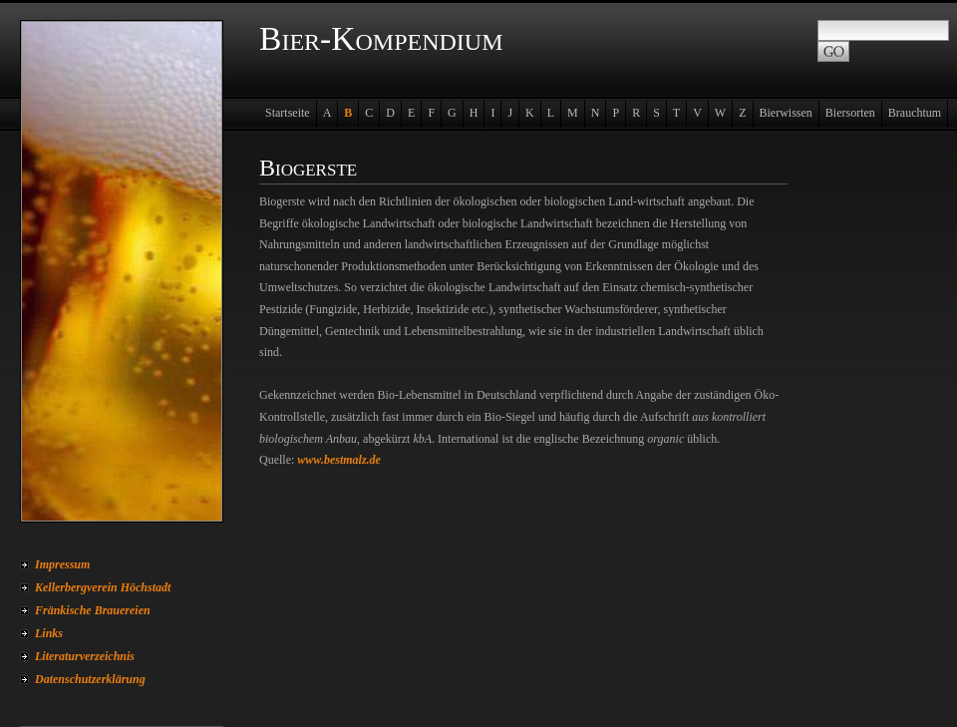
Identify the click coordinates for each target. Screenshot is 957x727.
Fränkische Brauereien (93, 610)
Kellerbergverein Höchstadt (102, 587)
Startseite (287, 113)
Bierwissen (786, 113)
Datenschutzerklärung (90, 679)
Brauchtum (914, 113)
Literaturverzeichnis (85, 656)
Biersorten (850, 113)
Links (49, 633)
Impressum (62, 564)
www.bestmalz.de (339, 460)
